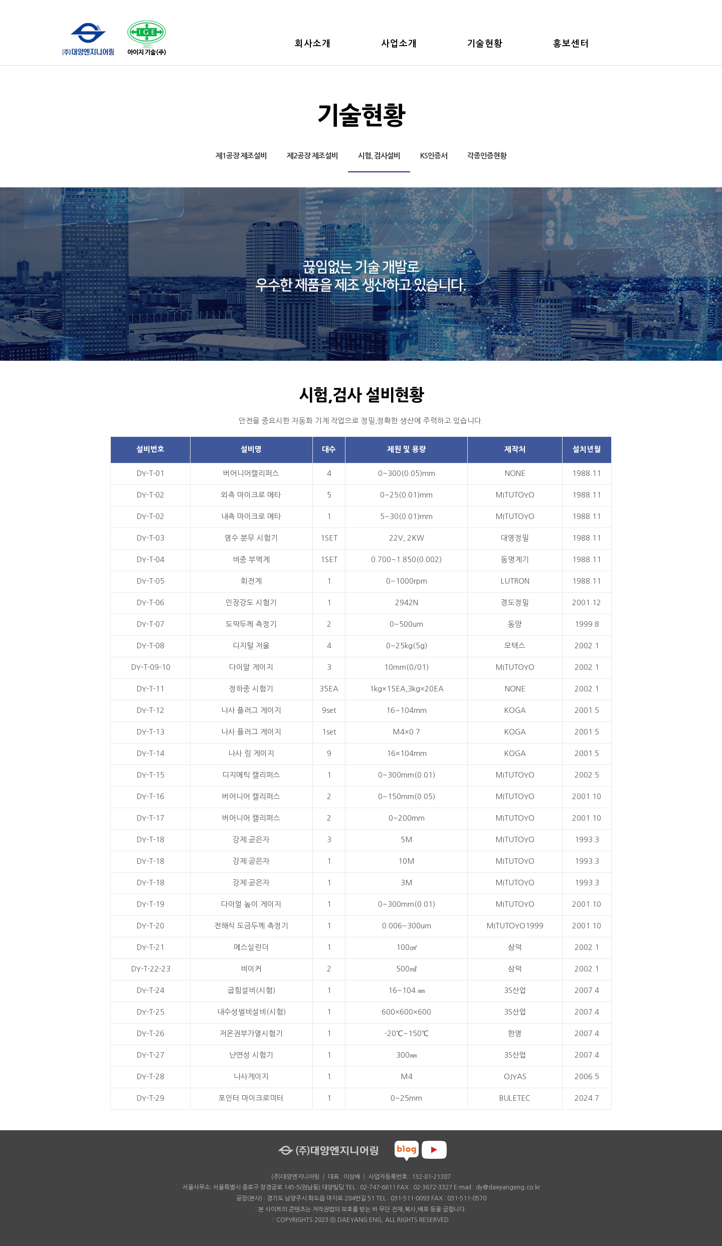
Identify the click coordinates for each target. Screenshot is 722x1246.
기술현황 (485, 43)
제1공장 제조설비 (241, 155)
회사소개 (313, 43)
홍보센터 (571, 43)
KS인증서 (433, 155)
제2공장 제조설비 (312, 155)
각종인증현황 (486, 155)
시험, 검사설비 (379, 155)
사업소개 (399, 43)
